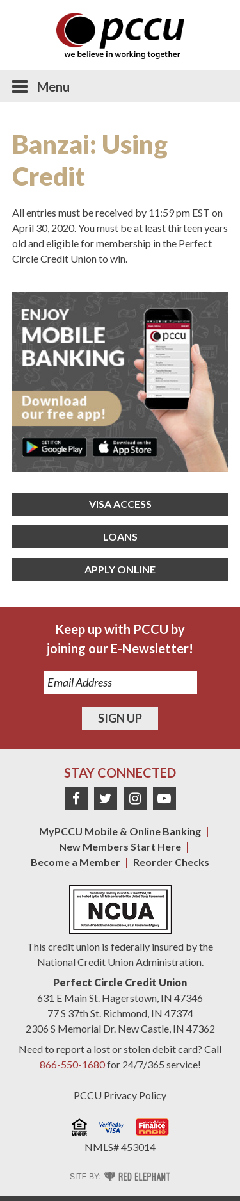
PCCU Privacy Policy (120, 1095)
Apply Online (120, 569)
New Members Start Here (120, 846)
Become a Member (75, 862)
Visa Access (120, 504)
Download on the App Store (125, 447)
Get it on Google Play (54, 447)
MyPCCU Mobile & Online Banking (120, 831)
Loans (120, 536)
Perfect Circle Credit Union (120, 982)
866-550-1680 (72, 1064)
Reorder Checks (171, 862)
